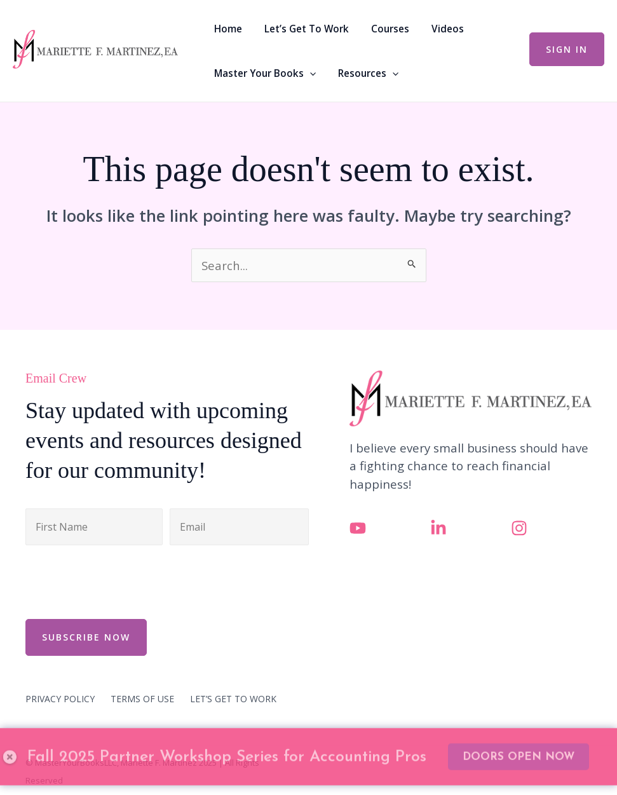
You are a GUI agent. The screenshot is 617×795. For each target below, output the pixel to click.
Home (226, 28)
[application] (308, 73)
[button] (566, 49)
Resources (360, 73)
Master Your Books (263, 73)
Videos (427, 28)
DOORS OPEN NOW (518, 722)
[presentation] (122, 580)
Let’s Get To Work (298, 28)
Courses (376, 28)
